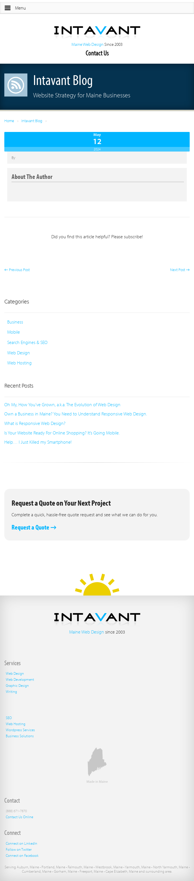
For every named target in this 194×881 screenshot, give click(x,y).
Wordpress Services (20, 729)
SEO (9, 717)
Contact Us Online (19, 816)
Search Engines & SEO (27, 342)
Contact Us (97, 52)
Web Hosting (19, 363)
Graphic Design (17, 685)
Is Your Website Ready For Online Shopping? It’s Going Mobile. (62, 433)
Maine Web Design (87, 44)
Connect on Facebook (22, 855)
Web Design (18, 353)
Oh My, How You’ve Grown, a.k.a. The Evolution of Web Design (62, 404)
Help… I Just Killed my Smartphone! (37, 442)
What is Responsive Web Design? (34, 423)
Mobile (13, 332)
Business (15, 322)
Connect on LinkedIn (21, 843)
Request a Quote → (34, 527)
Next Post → (180, 269)
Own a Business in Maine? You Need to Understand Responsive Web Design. (75, 414)
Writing (11, 691)
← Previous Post (17, 269)
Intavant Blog (31, 120)
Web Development (20, 679)
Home (9, 120)
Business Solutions (20, 735)
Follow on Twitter (19, 849)
